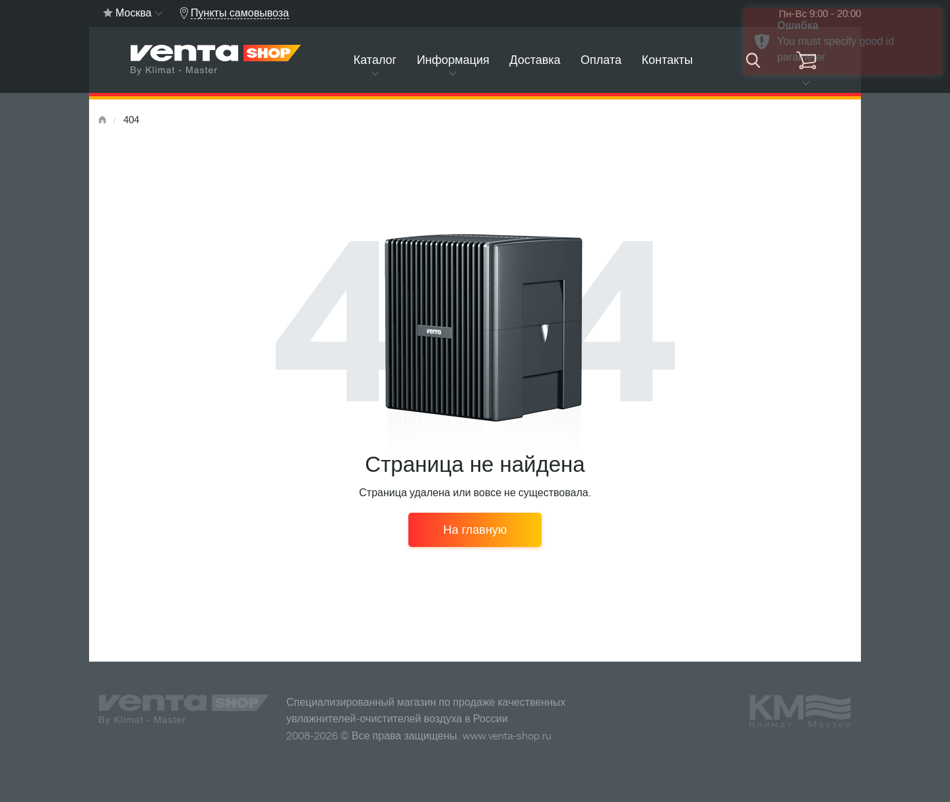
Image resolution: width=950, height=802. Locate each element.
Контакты (667, 60)
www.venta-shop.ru (507, 736)
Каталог (375, 60)
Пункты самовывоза (240, 12)
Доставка (534, 60)
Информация (453, 60)
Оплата (601, 60)
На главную (475, 529)
